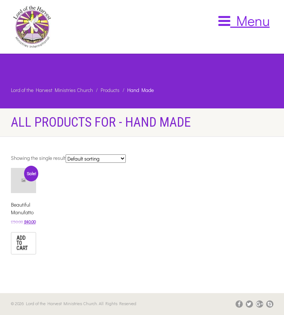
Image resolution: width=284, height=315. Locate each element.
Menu (244, 20)
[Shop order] (96, 158)
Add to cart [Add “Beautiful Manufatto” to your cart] (22, 243)
